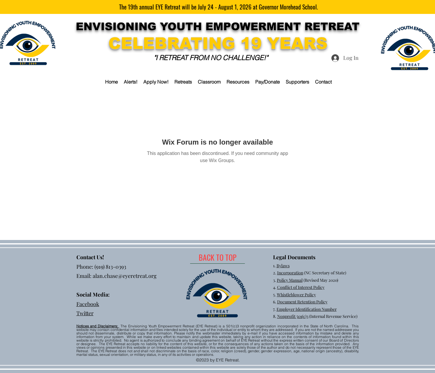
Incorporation (290, 273)
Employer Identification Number (307, 309)
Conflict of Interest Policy (301, 287)
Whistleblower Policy (296, 294)
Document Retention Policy (302, 302)
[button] (183, 81)
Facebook (87, 304)
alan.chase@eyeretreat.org (125, 275)
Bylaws (283, 265)
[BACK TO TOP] (217, 257)
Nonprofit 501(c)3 (292, 316)
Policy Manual (290, 280)
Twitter (85, 313)
